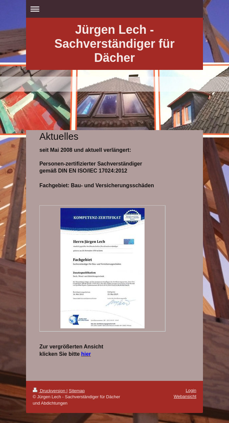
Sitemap (77, 390)
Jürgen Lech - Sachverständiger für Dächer (114, 44)
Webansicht (185, 396)
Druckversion (49, 390)
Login (191, 390)
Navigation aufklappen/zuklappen (114, 9)
